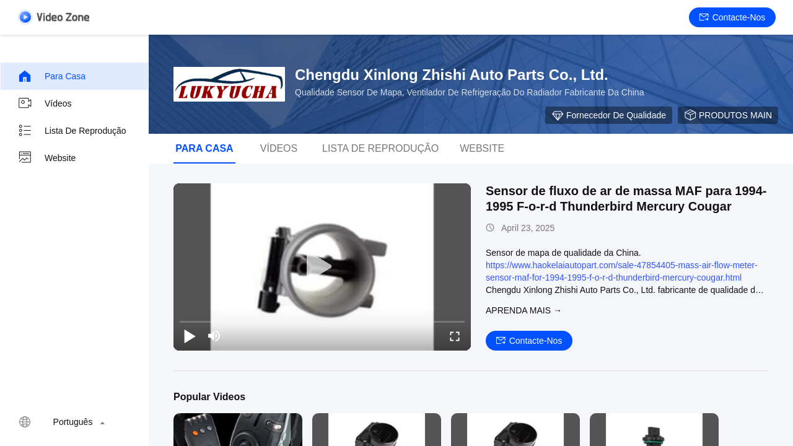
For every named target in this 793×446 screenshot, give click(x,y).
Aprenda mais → (524, 310)
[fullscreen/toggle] (454, 335)
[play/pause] (189, 335)
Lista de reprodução (71, 130)
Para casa (51, 76)
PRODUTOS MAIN (728, 115)
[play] (322, 266)
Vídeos (44, 103)
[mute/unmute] (214, 335)
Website (46, 158)
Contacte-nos (732, 17)
